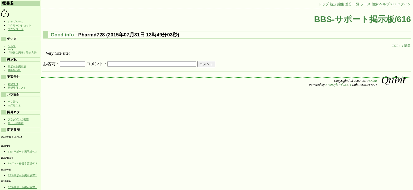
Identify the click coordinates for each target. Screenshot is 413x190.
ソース (365, 4)
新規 (333, 4)
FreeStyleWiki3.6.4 (338, 85)
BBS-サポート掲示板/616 (362, 19)
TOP (395, 46)
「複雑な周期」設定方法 (22, 52)
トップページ (15, 21)
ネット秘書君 (15, 123)
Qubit (373, 81)
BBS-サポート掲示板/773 (22, 151)
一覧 (356, 4)
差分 (348, 4)
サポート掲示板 (17, 66)
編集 (340, 4)
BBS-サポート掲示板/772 (22, 175)
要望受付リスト (17, 87)
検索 (375, 4)
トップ (323, 4)
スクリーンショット (19, 25)
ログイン (404, 4)
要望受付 (13, 84)
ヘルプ (384, 4)
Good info (62, 34)
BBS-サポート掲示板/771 (22, 187)
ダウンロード (15, 29)
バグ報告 (13, 101)
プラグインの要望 (18, 119)
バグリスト (14, 105)
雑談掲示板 (14, 70)
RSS (393, 4)
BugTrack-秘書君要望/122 (22, 163)
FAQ (10, 49)
